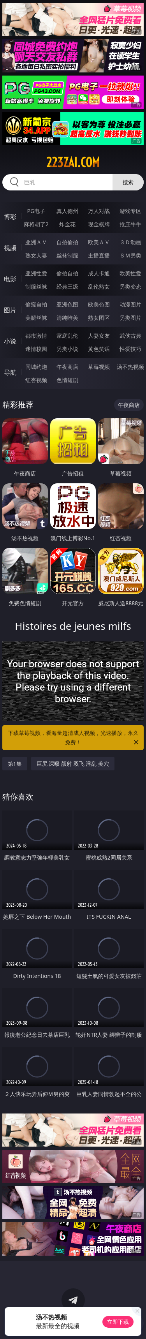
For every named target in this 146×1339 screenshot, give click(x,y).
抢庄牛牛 (130, 224)
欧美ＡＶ (99, 242)
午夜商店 (67, 366)
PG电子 (36, 211)
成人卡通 (99, 273)
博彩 (10, 216)
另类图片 (130, 317)
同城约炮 (36, 366)
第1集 (15, 763)
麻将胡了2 (36, 224)
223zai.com (73, 162)
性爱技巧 (130, 348)
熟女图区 (99, 317)
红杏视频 (36, 380)
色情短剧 (67, 380)
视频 (10, 247)
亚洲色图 (67, 304)
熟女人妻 (36, 255)
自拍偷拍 (67, 242)
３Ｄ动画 (130, 242)
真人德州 (67, 211)
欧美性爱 (130, 273)
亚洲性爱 (36, 273)
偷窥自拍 (36, 304)
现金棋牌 (99, 224)
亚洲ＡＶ (36, 242)
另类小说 (67, 348)
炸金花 (67, 224)
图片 (10, 310)
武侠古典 (130, 335)
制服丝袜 (36, 286)
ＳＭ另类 (130, 255)
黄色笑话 (99, 348)
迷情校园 (36, 348)
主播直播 (99, 255)
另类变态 (130, 286)
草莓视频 (99, 366)
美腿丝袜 (36, 317)
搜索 (128, 182)
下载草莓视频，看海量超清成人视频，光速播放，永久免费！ (74, 738)
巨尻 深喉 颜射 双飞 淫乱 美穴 (73, 763)
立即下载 (118, 1321)
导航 (10, 372)
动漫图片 (130, 304)
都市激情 (36, 335)
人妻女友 (99, 335)
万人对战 (99, 211)
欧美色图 (99, 304)
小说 (10, 341)
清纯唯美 (67, 317)
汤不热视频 (130, 366)
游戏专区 (130, 211)
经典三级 (67, 286)
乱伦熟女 (99, 286)
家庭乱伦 (67, 335)
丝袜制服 (67, 255)
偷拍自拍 (67, 273)
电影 (10, 279)
